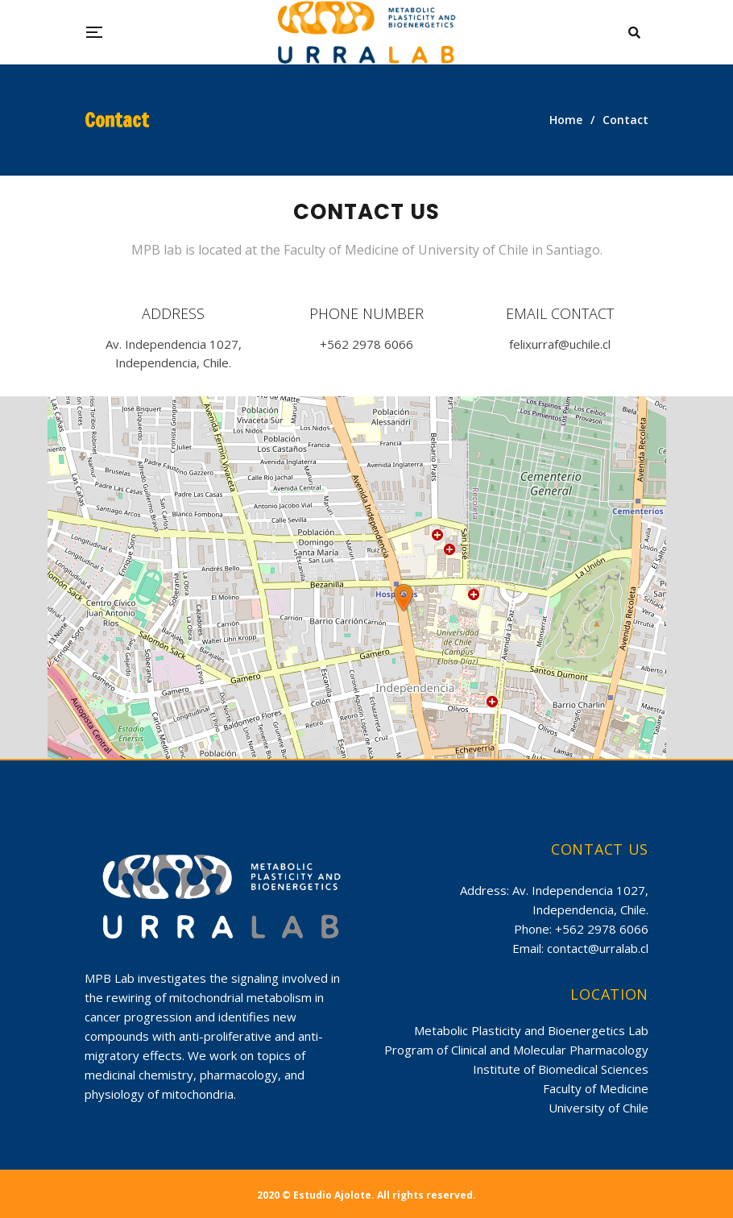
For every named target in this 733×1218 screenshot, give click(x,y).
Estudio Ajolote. (334, 1195)
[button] (403, 597)
